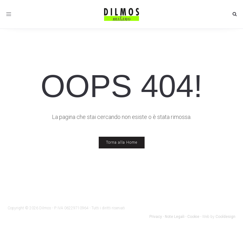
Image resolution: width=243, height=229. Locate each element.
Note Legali (174, 216)
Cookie (193, 216)
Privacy (155, 216)
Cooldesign (225, 216)
